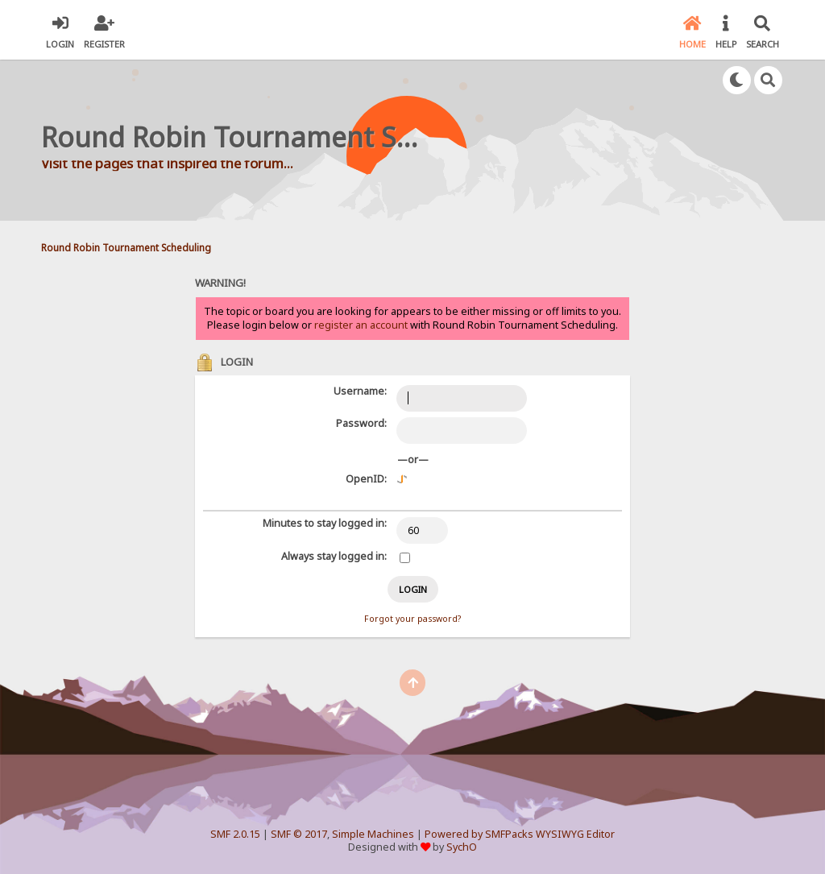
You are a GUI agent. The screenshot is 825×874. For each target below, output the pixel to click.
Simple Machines (373, 834)
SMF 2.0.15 (235, 834)
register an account (361, 325)
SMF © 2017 (299, 834)
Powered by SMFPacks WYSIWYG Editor (520, 834)
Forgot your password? (412, 618)
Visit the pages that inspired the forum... (167, 163)
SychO (461, 847)
